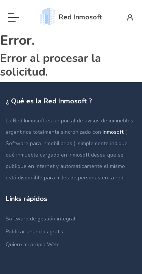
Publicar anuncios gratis (34, 231)
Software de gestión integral (40, 218)
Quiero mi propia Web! (32, 244)
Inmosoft (114, 132)
